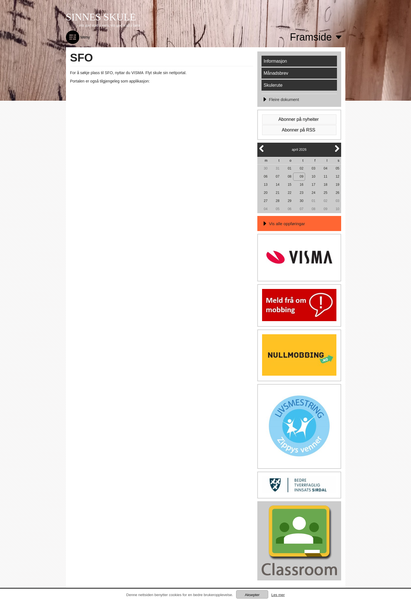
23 (301, 193)
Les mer (278, 595)
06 (265, 176)
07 (277, 176)
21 (277, 193)
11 (325, 176)
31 (277, 168)
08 (289, 176)
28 (277, 201)
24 (313, 193)
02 (301, 168)
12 (337, 176)
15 (289, 185)
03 (313, 168)
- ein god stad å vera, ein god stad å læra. (109, 25)
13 (265, 185)
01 (289, 168)
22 (289, 193)
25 (325, 193)
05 (337, 168)
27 (265, 201)
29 (289, 201)
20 (265, 193)
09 (301, 176)
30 (265, 168)
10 (313, 176)
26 (337, 193)
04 (325, 168)
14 (277, 185)
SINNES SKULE (101, 17)
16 (301, 185)
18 (325, 185)
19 (337, 185)
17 (313, 185)
